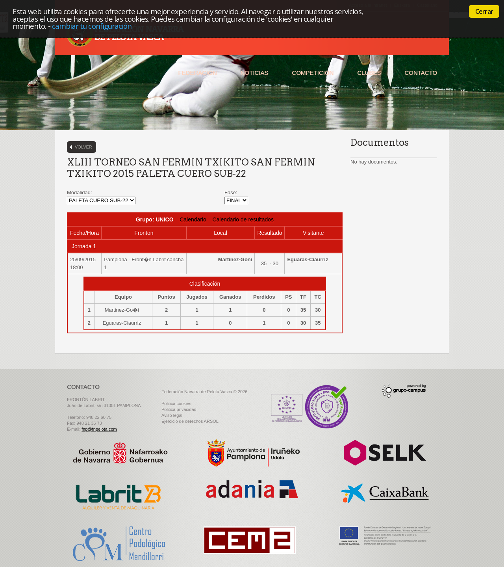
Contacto (420, 72)
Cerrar (484, 11)
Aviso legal (171, 415)
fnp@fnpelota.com (99, 429)
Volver (83, 147)
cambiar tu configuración (92, 26)
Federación (197, 72)
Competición (313, 72)
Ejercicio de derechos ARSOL (190, 421)
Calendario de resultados (243, 219)
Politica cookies (176, 403)
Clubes (369, 72)
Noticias (255, 72)
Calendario (193, 219)
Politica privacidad (178, 409)
